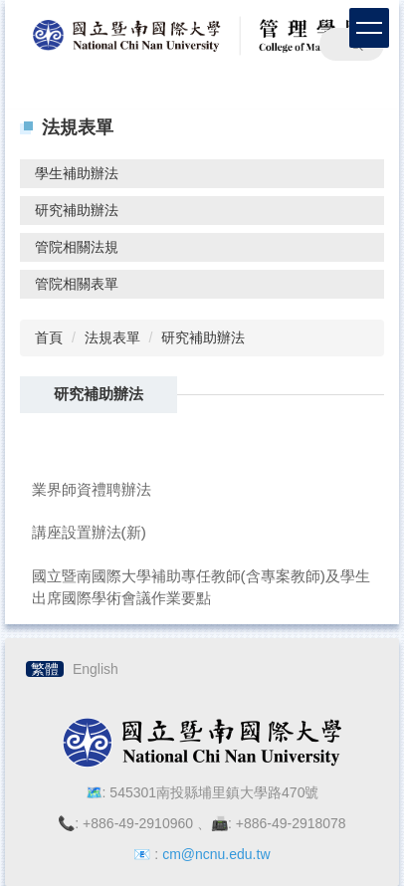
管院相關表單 (76, 284)
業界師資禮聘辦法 (91, 489)
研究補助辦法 (76, 210)
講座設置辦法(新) (89, 532)
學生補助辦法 (76, 173)
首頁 (49, 337)
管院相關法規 (76, 247)
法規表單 (112, 337)
